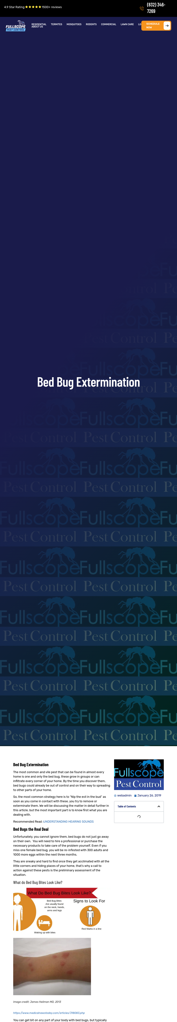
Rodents (91, 24)
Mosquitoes (74, 24)
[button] (39, 24)
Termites (56, 24)
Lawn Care (127, 24)
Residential (39, 24)
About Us (37, 27)
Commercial (108, 24)
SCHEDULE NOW (158, 26)
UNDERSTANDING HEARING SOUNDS (68, 821)
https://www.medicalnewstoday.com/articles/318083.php (49, 1013)
